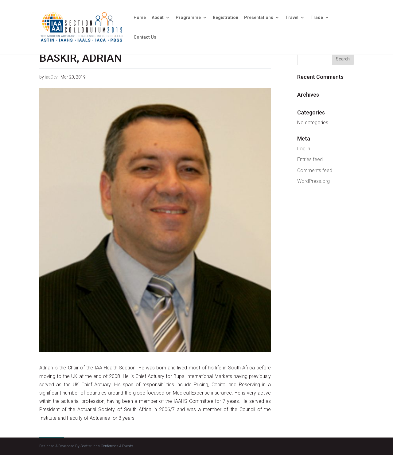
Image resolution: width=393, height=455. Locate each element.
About (158, 17)
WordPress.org (313, 181)
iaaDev (51, 77)
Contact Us (145, 37)
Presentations (258, 17)
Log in (303, 149)
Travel (291, 17)
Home (140, 17)
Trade (316, 17)
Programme (188, 17)
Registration (225, 17)
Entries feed (310, 159)
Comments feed (314, 170)
